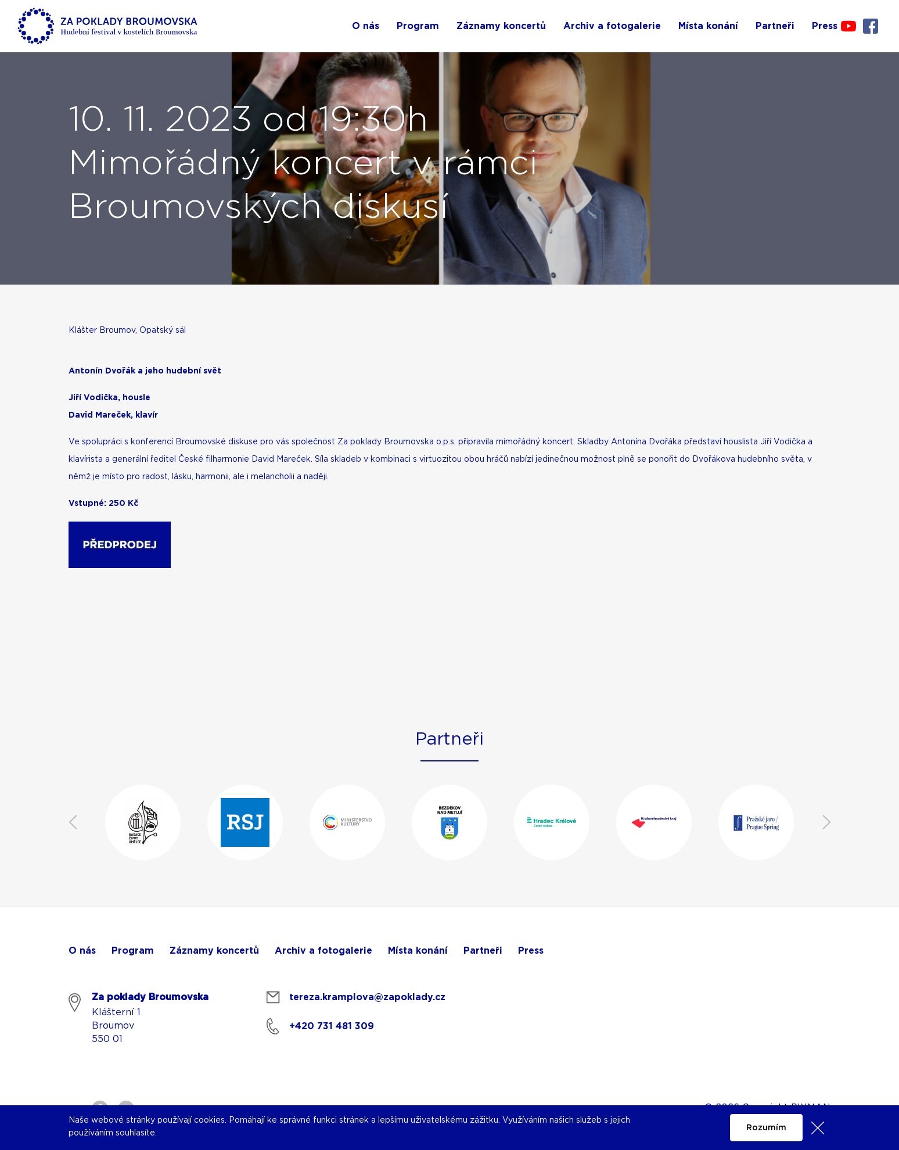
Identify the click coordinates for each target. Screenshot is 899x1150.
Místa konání (418, 950)
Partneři (482, 950)
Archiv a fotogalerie (323, 950)
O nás (82, 950)
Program (133, 950)
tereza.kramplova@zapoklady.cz (367, 997)
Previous (72, 822)
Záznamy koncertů (214, 950)
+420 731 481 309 (331, 1026)
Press (531, 950)
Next (826, 822)
